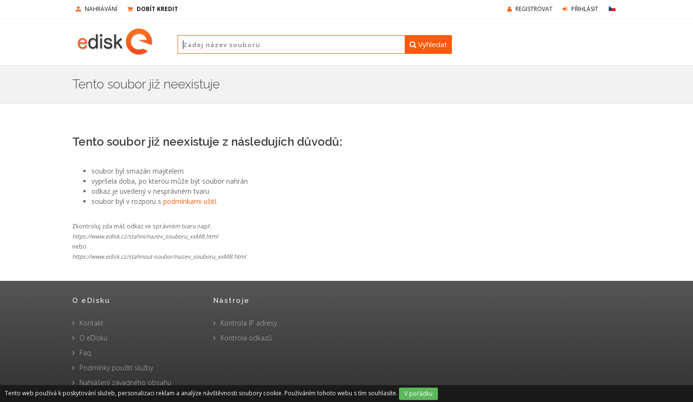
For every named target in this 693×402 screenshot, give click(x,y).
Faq (85, 352)
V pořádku (418, 393)
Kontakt (91, 322)
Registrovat (529, 9)
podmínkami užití (189, 201)
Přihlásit (580, 9)
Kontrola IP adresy (248, 322)
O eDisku (93, 337)
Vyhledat (428, 44)
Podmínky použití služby (116, 367)
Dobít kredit (153, 9)
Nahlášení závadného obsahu (125, 382)
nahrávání (96, 9)
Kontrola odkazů (246, 337)
